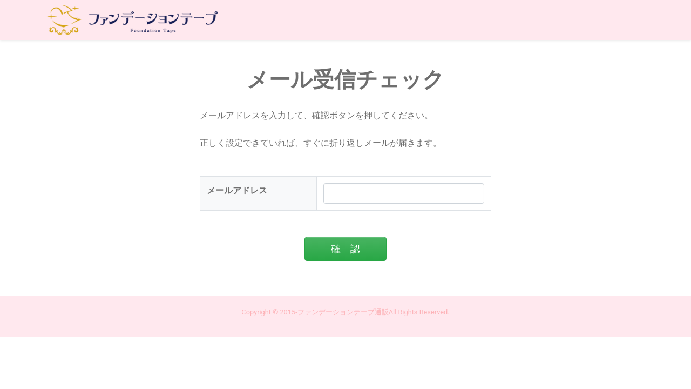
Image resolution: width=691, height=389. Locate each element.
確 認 (345, 248)
